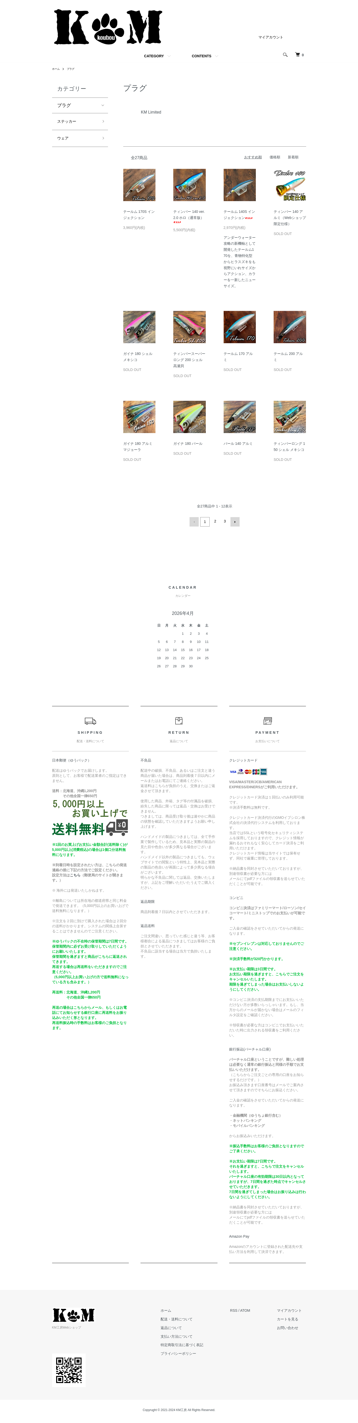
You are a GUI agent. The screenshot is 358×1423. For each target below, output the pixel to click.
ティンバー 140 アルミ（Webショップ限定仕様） (290, 218)
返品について (183, 1326)
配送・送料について (189, 1318)
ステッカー (68, 122)
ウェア (64, 140)
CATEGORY (154, 56)
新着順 (293, 157)
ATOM (253, 1309)
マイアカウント (270, 37)
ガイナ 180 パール (188, 443)
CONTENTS (201, 56)
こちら (75, 874)
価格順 (275, 157)
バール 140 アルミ (238, 443)
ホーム (56, 69)
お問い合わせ (292, 1326)
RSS (242, 1309)
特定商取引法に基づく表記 (194, 1344)
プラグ (72, 69)
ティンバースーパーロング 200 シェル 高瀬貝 (189, 360)
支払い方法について (189, 1335)
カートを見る (292, 1318)
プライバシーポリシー (190, 1352)
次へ (234, 521)
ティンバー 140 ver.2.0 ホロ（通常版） (189, 216)
